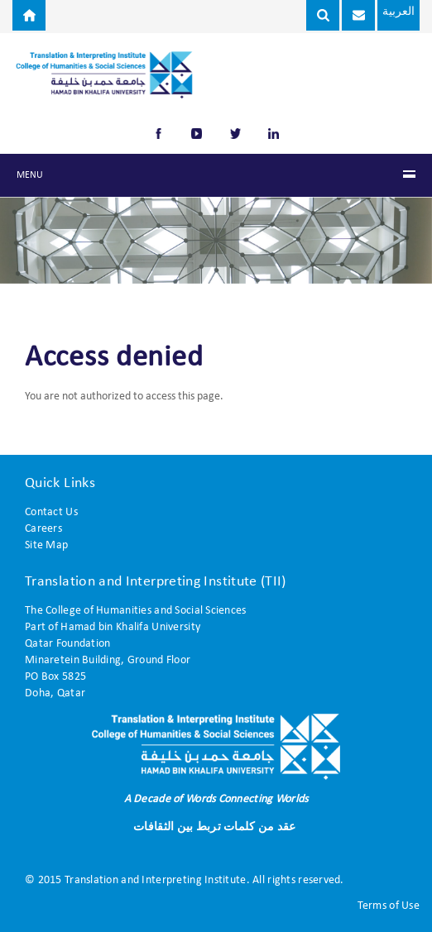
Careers (43, 529)
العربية (398, 12)
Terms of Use (389, 906)
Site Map (46, 545)
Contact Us (51, 512)
